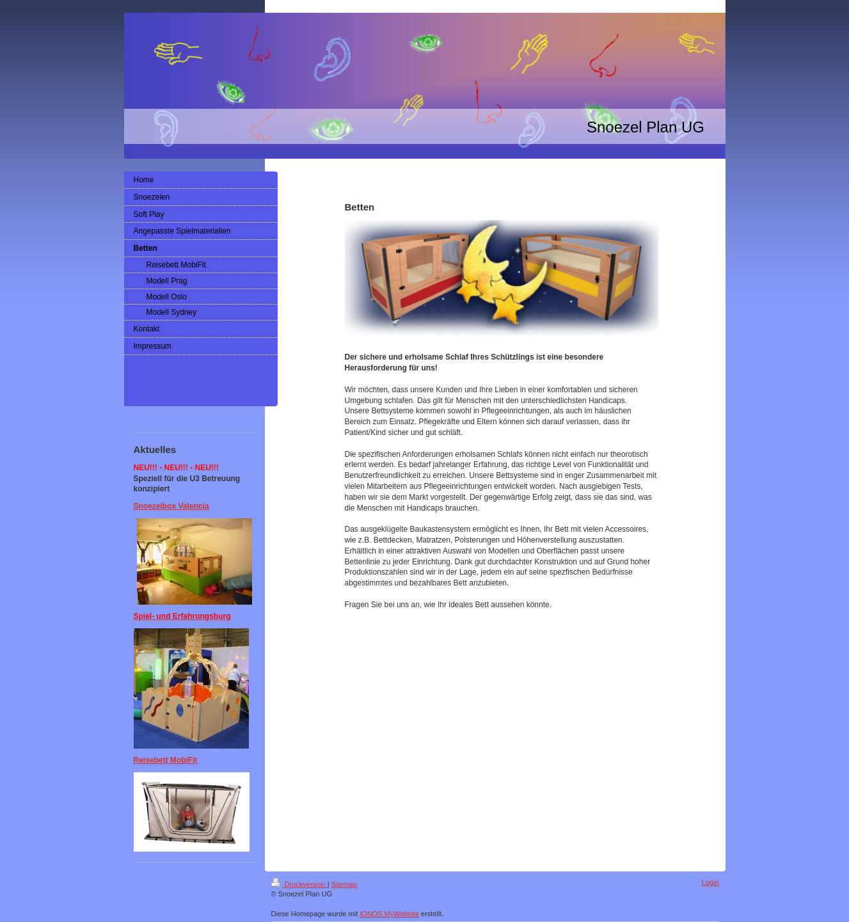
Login (710, 882)
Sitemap (344, 884)
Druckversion (299, 884)
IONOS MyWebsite (389, 914)
